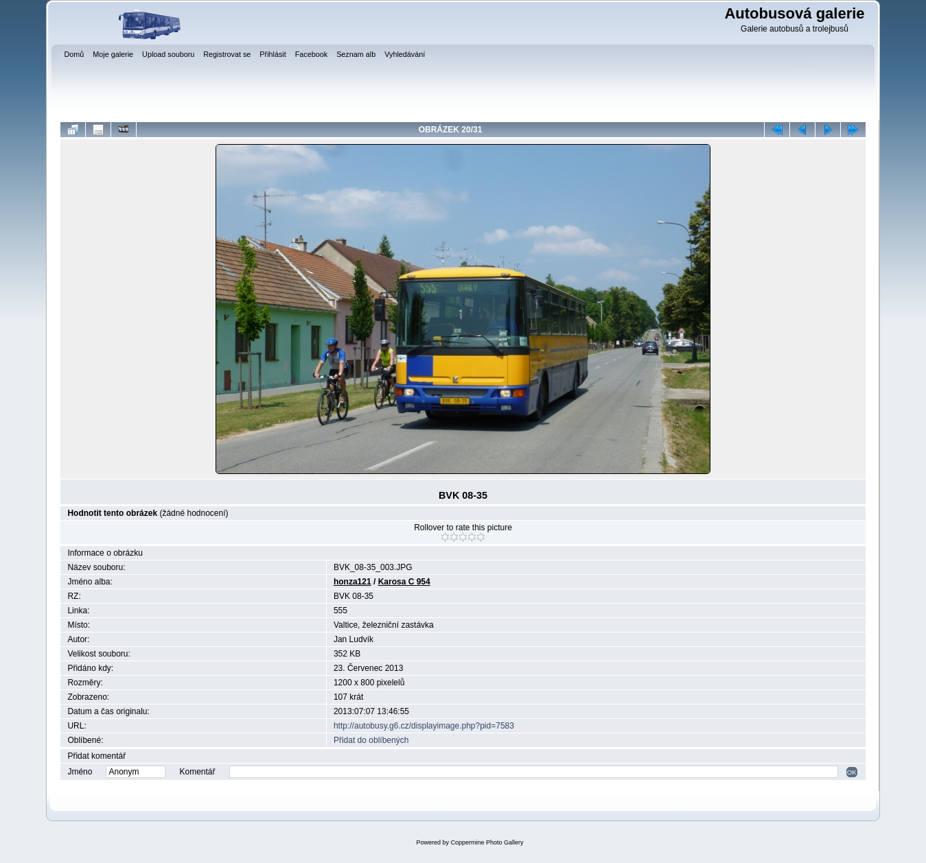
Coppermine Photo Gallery (486, 842)
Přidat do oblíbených (371, 740)
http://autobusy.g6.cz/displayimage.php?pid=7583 (424, 726)
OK (852, 772)
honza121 (352, 582)
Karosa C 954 (404, 582)
